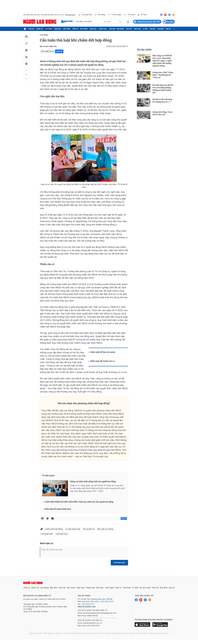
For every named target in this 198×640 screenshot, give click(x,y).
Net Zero (66, 29)
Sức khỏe (84, 29)
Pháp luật (103, 29)
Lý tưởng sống (85, 15)
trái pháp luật (47, 534)
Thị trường (129, 15)
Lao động (49, 29)
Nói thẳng (99, 15)
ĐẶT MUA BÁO (70, 15)
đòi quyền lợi (88, 529)
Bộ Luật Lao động (105, 529)
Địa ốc (168, 29)
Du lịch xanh (145, 587)
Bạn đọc (58, 29)
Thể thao (137, 29)
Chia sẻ (59, 51)
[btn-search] (120, 22)
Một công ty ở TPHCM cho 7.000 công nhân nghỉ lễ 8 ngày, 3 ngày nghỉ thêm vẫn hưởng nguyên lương (162, 60)
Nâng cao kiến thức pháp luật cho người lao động (93, 481)
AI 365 (145, 29)
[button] (26, 70)
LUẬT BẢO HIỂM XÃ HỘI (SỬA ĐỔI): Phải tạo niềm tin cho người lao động (79, 502)
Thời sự (31, 29)
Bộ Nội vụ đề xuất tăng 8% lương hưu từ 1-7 (162, 100)
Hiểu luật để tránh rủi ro (102, 361)
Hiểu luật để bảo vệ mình (102, 352)
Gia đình (160, 29)
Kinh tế (75, 29)
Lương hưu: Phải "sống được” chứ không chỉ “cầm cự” (162, 75)
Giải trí (128, 29)
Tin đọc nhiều (144, 49)
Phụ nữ (152, 29)
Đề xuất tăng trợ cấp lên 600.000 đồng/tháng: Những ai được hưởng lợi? (162, 89)
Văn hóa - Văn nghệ (116, 29)
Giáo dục (93, 29)
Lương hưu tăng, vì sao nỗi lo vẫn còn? (162, 113)
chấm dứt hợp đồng (54, 529)
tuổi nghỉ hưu (61, 534)
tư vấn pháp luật (73, 529)
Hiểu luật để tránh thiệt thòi (58, 509)
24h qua (142, 15)
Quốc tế (39, 29)
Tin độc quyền (114, 15)
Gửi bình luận (119, 563)
